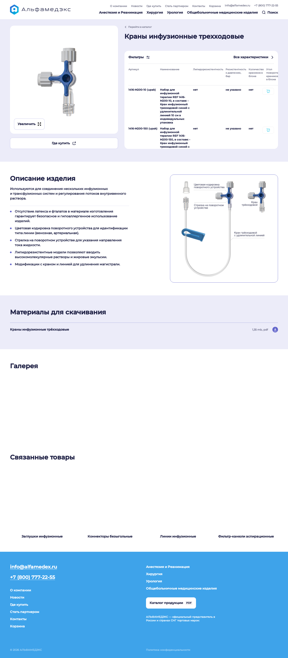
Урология (175, 12)
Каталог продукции (171, 603)
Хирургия (155, 12)
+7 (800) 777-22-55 (266, 5)
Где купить (153, 6)
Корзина (215, 6)
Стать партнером (176, 6)
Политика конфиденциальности (168, 649)
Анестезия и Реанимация (121, 12)
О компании (118, 6)
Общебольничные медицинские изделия (222, 12)
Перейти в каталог (138, 26)
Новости (136, 6)
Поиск (270, 12)
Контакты (198, 6)
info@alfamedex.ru (237, 5)
